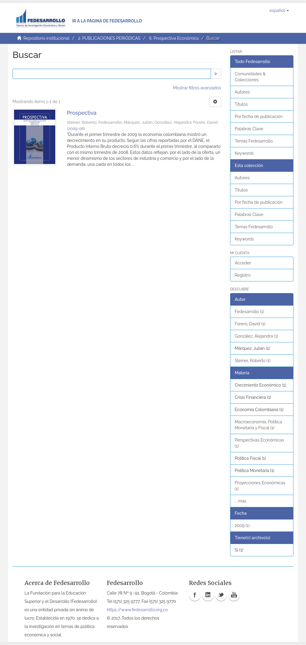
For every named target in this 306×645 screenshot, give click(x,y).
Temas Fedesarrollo (254, 141)
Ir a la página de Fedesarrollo (107, 21)
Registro (243, 275)
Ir (216, 73)
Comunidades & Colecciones (250, 76)
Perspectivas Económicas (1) (259, 443)
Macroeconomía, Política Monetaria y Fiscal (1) (258, 424)
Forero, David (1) (250, 323)
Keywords (244, 153)
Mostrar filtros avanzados (197, 87)
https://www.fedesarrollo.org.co (137, 609)
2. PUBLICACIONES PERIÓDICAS (109, 38)
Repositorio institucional (46, 38)
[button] (279, 10)
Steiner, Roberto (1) (253, 360)
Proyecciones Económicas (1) (260, 485)
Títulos (241, 104)
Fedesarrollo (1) (249, 311)
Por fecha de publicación (259, 116)
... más (241, 501)
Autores (242, 92)
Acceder (243, 263)
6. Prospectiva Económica (174, 38)
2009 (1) (242, 525)
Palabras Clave (249, 128)
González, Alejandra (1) (256, 336)
